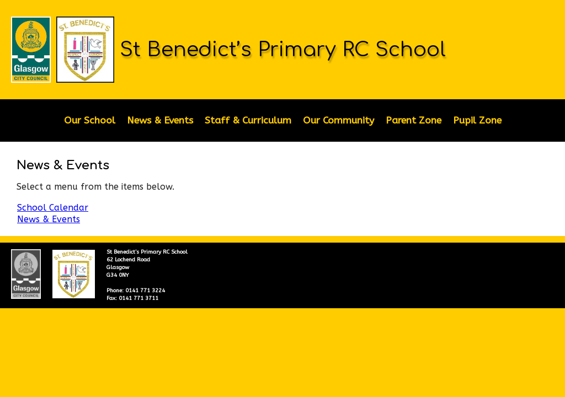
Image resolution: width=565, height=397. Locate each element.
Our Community (338, 120)
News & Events (160, 120)
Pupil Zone (477, 120)
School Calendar (52, 207)
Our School (89, 120)
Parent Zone (413, 120)
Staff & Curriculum (248, 120)
